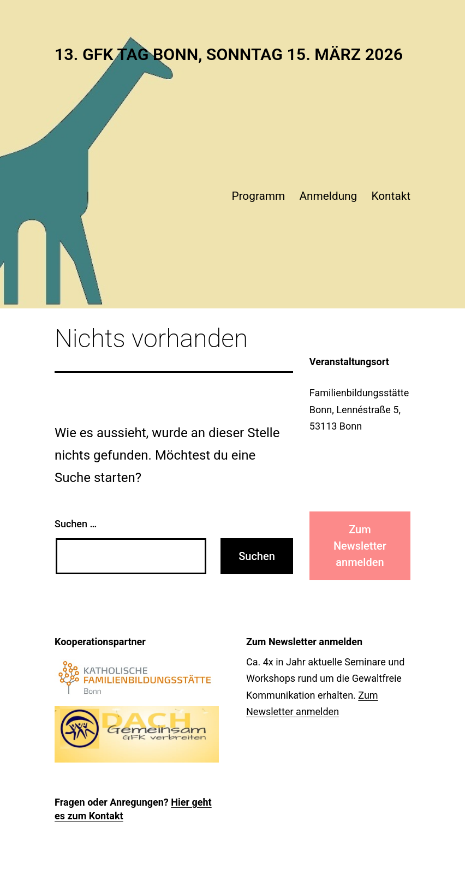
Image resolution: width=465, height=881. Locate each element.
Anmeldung (328, 196)
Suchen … (76, 523)
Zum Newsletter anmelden (359, 546)
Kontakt (390, 196)
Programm (258, 196)
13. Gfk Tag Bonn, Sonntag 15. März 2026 (229, 54)
